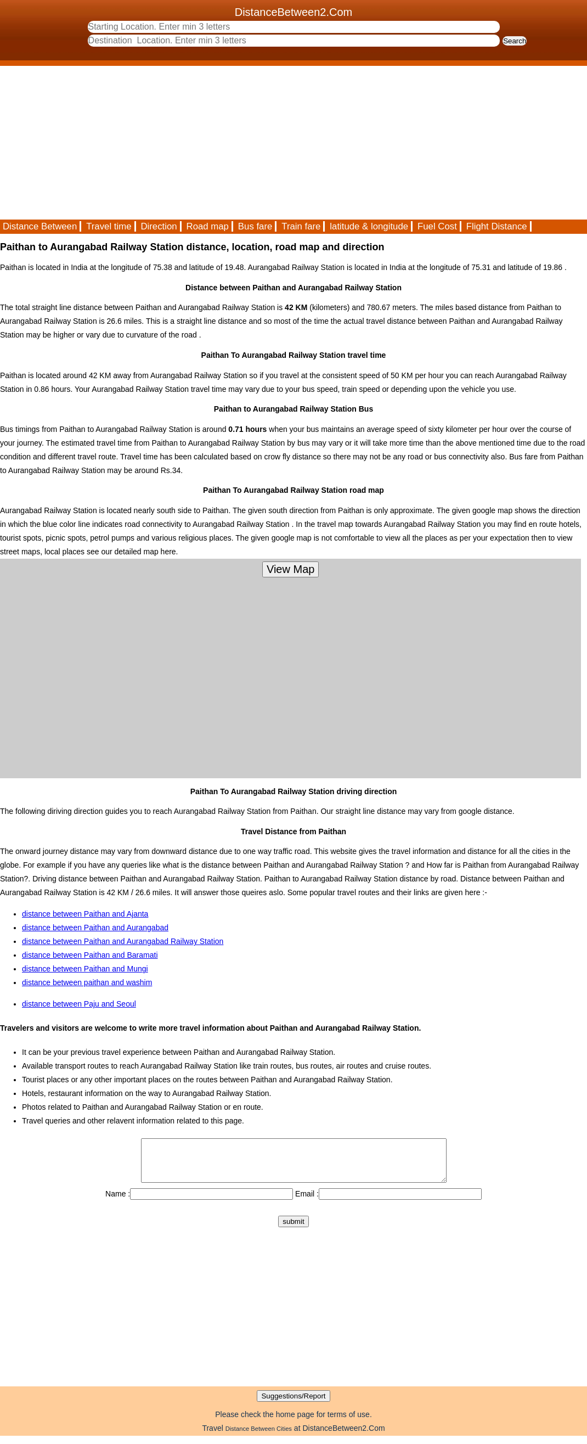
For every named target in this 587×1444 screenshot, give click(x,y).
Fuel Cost (437, 226)
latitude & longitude (369, 226)
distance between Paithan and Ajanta (85, 913)
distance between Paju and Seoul (79, 1003)
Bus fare (255, 226)
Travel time (108, 226)
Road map (208, 226)
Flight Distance (496, 226)
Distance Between (40, 226)
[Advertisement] (293, 143)
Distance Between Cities (258, 1437)
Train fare (300, 226)
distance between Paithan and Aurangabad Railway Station (122, 941)
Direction (158, 226)
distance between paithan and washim (87, 982)
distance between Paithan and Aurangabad (95, 927)
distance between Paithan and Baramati (90, 955)
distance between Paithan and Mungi (85, 968)
